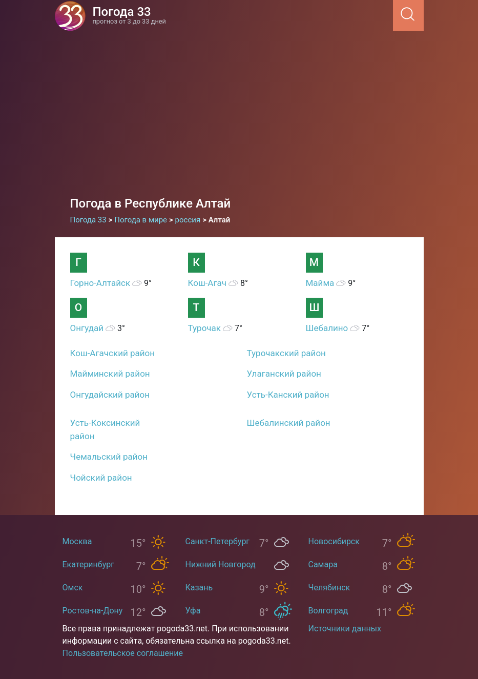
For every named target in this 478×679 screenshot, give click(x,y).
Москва (77, 541)
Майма (320, 283)
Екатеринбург (88, 564)
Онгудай (87, 328)
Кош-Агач (207, 283)
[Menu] (390, 14)
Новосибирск (334, 541)
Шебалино (327, 328)
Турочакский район (286, 353)
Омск (73, 587)
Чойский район (101, 477)
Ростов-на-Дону (93, 610)
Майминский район (110, 373)
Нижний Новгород (220, 564)
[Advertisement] (239, 118)
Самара (323, 564)
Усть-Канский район (288, 394)
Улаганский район (284, 373)
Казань (199, 587)
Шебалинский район (288, 423)
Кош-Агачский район (112, 353)
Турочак (204, 328)
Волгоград (328, 610)
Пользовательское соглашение (123, 653)
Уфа (193, 610)
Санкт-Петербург (217, 541)
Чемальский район (109, 456)
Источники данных (344, 628)
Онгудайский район (110, 394)
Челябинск (329, 587)
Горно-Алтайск (100, 283)
